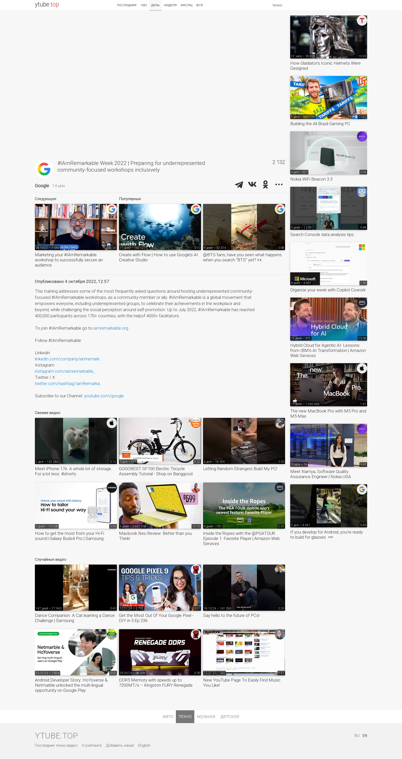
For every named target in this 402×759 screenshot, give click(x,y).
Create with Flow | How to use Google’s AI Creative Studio (158, 257)
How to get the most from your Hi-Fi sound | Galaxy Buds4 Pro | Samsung (69, 536)
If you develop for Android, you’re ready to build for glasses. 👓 (326, 534)
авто (168, 716)
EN (365, 735)
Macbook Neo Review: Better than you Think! (155, 536)
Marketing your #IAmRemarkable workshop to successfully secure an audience (69, 260)
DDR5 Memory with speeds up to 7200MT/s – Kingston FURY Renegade (156, 682)
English (144, 745)
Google (42, 185)
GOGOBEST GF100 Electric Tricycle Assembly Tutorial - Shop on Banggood (156, 471)
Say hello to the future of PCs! (231, 615)
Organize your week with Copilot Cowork (328, 289)
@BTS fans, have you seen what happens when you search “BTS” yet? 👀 (242, 257)
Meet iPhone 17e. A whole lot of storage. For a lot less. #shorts (73, 471)
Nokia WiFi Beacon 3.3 (311, 179)
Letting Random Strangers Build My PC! (240, 468)
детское (229, 716)
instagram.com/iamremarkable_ (65, 371)
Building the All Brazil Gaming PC (320, 123)
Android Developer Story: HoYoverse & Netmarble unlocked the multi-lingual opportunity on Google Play (71, 685)
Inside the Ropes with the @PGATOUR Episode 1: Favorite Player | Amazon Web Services (241, 538)
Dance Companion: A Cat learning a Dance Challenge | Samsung (75, 618)
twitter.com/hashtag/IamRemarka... (69, 383)
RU (357, 735)
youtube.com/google (104, 395)
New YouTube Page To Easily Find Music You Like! (241, 682)
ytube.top (56, 736)
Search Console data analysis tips (322, 234)
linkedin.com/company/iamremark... (69, 358)
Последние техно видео (56, 745)
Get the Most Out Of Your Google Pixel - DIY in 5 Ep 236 (156, 618)
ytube (47, 4)
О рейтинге (92, 745)
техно (185, 716)
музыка (206, 716)
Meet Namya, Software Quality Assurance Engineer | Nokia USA (320, 474)
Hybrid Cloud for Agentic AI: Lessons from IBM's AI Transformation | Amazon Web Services (328, 350)
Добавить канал (120, 745)
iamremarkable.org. (111, 328)
